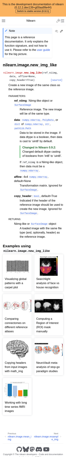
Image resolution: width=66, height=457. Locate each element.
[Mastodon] (32, 449)
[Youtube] (46, 449)
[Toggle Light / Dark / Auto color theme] (58, 21)
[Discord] (38, 449)
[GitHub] (19, 449)
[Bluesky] (26, 449)
